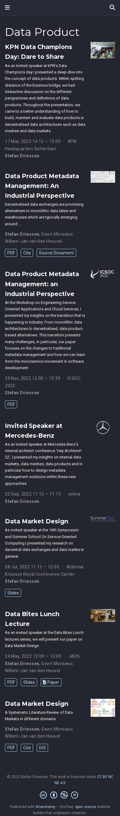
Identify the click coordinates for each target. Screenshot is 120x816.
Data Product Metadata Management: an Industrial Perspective (42, 283)
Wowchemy (45, 807)
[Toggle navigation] (7, 7)
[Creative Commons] (60, 795)
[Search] (112, 7)
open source (85, 807)
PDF (11, 252)
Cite (27, 252)
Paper (51, 682)
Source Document (56, 252)
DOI (42, 747)
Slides (13, 592)
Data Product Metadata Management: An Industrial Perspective (42, 185)
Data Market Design (36, 521)
